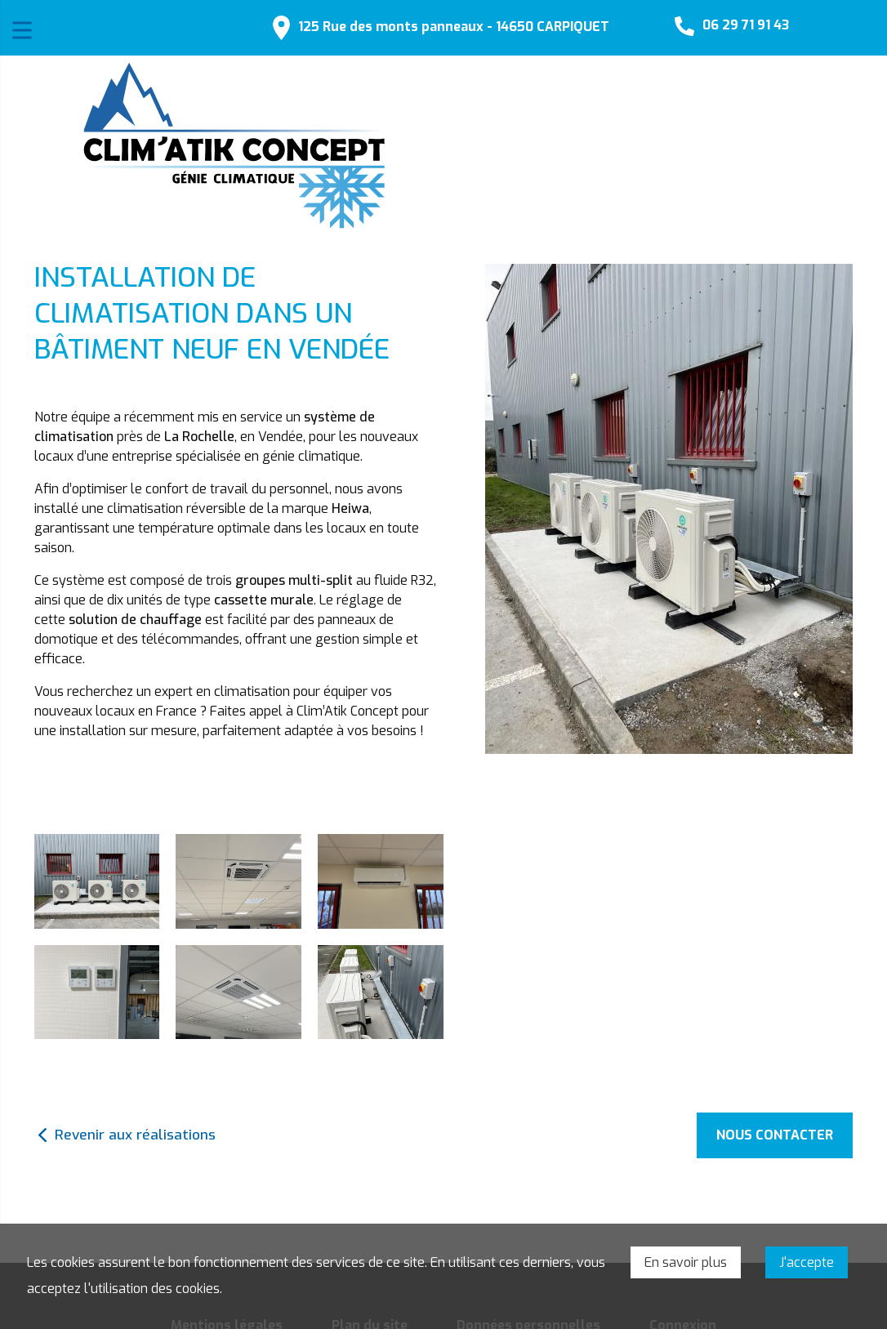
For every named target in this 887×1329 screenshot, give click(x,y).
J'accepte (806, 1262)
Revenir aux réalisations (135, 1135)
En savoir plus (685, 1262)
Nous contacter (774, 1135)
